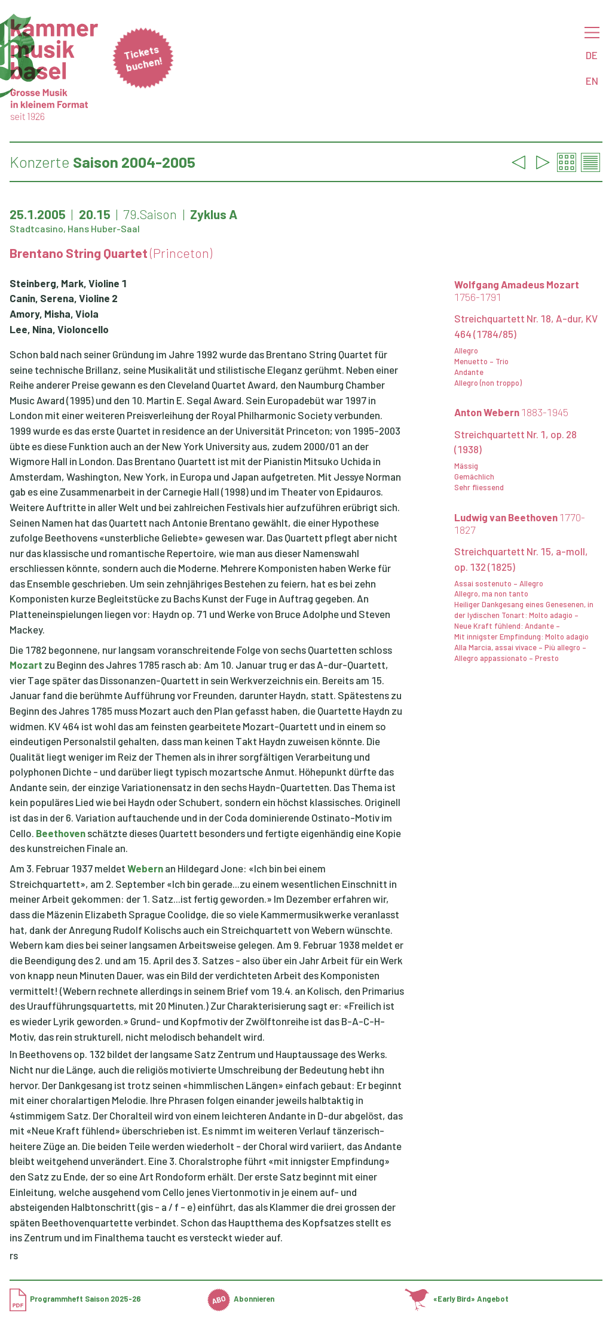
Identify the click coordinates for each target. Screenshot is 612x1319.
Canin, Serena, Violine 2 (64, 298)
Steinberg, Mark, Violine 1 (68, 283)
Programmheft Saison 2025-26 (75, 1298)
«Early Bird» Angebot (456, 1298)
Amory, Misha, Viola (54, 313)
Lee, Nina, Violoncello (59, 329)
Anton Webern (511, 412)
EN (592, 81)
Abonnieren (241, 1298)
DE (592, 55)
